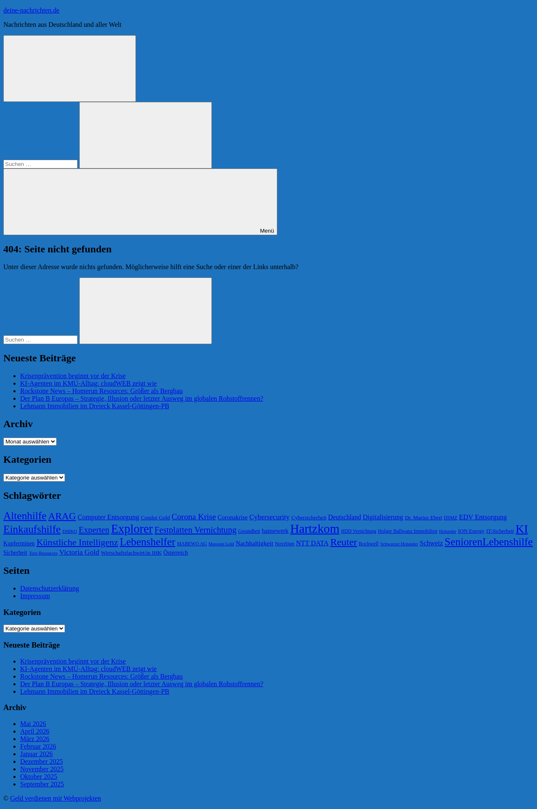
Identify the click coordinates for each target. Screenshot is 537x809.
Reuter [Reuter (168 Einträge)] (343, 542)
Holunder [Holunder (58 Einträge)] (447, 531)
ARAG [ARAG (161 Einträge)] (62, 516)
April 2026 (35, 731)
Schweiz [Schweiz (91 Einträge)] (431, 543)
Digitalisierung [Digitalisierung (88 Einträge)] (383, 517)
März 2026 (35, 738)
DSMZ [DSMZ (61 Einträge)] (450, 517)
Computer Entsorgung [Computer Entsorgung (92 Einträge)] (108, 517)
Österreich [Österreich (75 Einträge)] (176, 552)
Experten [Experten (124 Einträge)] (94, 529)
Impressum (35, 595)
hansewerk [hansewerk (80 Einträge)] (275, 530)
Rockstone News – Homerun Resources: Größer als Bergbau (101, 390)
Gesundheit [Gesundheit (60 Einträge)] (249, 531)
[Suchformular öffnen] (69, 68)
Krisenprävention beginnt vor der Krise (72, 375)
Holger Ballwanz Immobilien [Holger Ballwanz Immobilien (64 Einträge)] (408, 531)
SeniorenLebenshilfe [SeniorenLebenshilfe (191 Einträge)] (489, 541)
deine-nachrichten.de (31, 10)
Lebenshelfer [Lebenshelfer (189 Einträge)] (147, 541)
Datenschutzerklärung (49, 588)
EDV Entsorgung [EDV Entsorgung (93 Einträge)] (483, 517)
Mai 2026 (33, 723)
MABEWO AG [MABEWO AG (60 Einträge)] (192, 543)
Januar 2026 (36, 753)
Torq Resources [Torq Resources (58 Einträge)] (43, 552)
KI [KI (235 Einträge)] (522, 528)
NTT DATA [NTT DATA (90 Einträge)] (312, 543)
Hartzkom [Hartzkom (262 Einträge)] (314, 528)
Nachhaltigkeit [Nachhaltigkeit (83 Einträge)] (254, 543)
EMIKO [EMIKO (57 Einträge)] (70, 531)
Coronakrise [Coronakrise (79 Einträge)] (233, 517)
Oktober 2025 (38, 776)
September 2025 (42, 784)
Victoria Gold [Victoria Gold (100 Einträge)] (79, 552)
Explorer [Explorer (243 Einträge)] (132, 528)
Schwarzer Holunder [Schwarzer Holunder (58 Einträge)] (399, 543)
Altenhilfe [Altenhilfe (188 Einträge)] (25, 515)
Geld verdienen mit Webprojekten (55, 798)
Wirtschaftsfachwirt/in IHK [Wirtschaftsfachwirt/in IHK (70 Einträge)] (131, 553)
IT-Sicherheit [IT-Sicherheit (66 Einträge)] (500, 531)
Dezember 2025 (41, 761)
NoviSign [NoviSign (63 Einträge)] (284, 544)
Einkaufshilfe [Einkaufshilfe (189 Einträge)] (32, 529)
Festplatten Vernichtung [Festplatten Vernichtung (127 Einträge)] (195, 529)
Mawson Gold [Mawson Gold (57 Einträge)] (221, 544)
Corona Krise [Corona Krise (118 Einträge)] (194, 516)
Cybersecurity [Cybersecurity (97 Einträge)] (269, 517)
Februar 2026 (38, 746)
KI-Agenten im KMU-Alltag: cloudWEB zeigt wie (88, 383)
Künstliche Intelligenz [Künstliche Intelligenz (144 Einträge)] (77, 542)
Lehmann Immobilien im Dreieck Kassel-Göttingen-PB (94, 406)
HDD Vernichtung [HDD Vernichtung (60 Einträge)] (358, 531)
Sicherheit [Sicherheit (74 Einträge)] (15, 552)
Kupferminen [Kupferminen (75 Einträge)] (19, 543)
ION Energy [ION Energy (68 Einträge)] (471, 531)
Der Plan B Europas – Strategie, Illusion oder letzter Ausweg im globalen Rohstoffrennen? (141, 398)
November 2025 (42, 769)
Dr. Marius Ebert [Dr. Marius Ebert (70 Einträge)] (423, 517)
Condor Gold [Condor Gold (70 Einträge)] (155, 517)
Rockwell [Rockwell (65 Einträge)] (368, 544)
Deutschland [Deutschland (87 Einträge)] (344, 517)
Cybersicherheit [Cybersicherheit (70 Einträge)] (308, 517)
